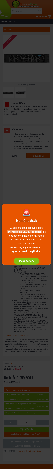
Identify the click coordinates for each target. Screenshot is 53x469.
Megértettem (26, 261)
